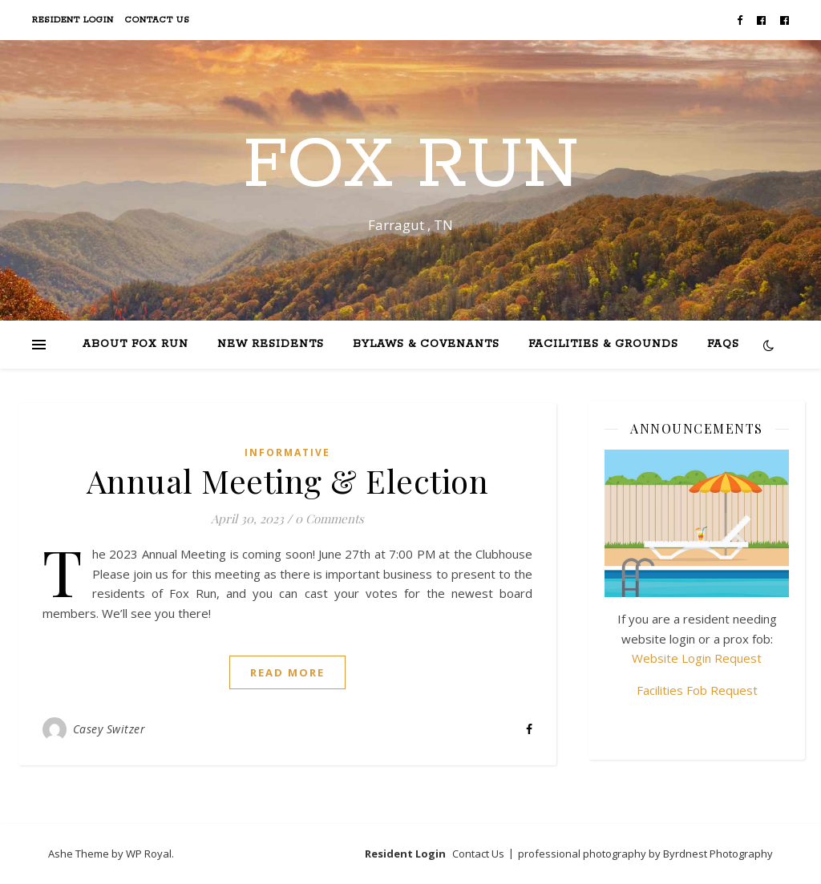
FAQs (723, 344)
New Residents (270, 344)
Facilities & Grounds (603, 344)
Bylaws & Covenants (426, 344)
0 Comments (329, 519)
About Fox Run (135, 344)
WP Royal (149, 853)
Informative (287, 452)
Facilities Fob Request (697, 690)
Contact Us (157, 20)
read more (287, 672)
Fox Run (411, 166)
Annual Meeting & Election (288, 480)
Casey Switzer (109, 729)
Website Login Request (697, 658)
